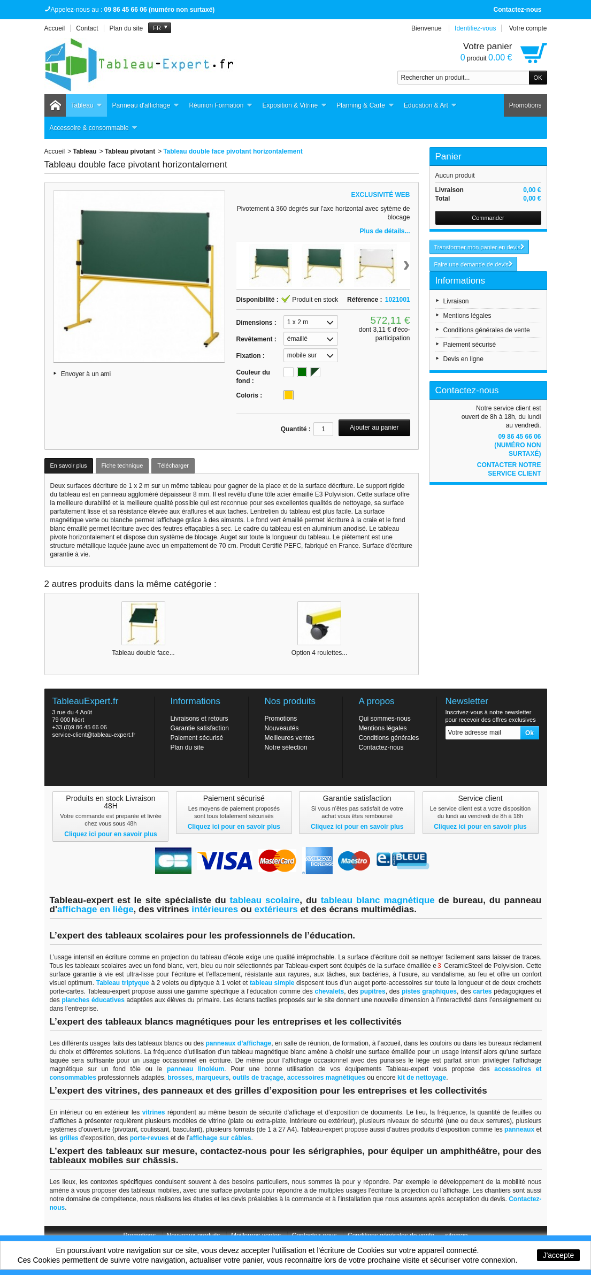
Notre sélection (286, 747)
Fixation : (250, 356)
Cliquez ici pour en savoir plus (110, 834)
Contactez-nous (518, 9)
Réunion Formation (220, 106)
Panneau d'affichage (146, 106)
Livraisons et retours (199, 718)
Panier (448, 156)
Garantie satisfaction (200, 728)
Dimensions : (256, 322)
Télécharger (173, 465)
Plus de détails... (384, 231)
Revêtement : (256, 339)
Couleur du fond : (253, 377)
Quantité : (296, 429)
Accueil (54, 151)
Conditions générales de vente (486, 330)
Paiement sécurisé (469, 344)
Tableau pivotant (130, 151)
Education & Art (430, 106)
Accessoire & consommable (94, 128)
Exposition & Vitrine (294, 106)
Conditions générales (389, 738)
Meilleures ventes (289, 738)
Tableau (87, 106)
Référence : (364, 299)
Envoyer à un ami (86, 374)
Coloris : (249, 395)
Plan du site (187, 747)
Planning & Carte (365, 106)
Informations (460, 281)
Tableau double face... (143, 652)
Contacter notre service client (509, 469)
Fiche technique (122, 465)
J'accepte (558, 1255)
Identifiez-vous (475, 28)
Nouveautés (282, 728)
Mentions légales (467, 315)
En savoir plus (68, 465)
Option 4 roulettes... (319, 652)
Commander (488, 218)
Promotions (525, 105)
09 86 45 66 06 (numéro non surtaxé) (517, 445)
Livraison (456, 301)
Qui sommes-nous (385, 718)
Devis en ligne (463, 359)
